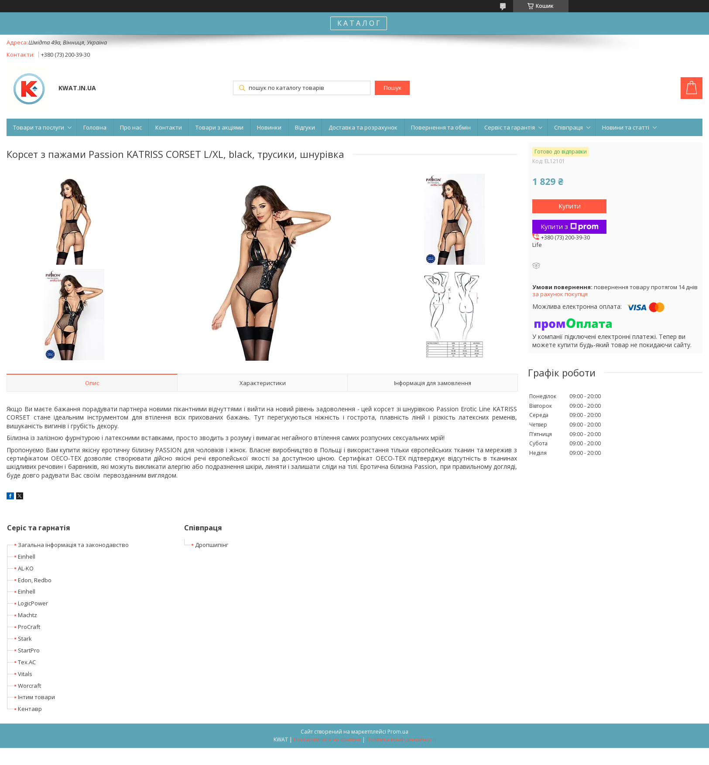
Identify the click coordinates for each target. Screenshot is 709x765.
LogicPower (33, 603)
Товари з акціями (219, 127)
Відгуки (305, 127)
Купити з (570, 226)
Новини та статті (625, 127)
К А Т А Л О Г (358, 23)
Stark (25, 638)
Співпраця (568, 127)
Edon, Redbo (34, 580)
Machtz (27, 615)
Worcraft (29, 686)
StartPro (29, 650)
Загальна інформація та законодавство (73, 545)
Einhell (26, 556)
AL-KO (26, 568)
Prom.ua (397, 731)
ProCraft (29, 627)
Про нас (131, 127)
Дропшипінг (211, 545)
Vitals (25, 674)
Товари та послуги (38, 127)
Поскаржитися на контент (327, 739)
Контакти (168, 127)
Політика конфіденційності (401, 739)
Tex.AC (27, 662)
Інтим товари (36, 697)
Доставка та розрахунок (363, 127)
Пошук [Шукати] (392, 88)
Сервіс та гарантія (509, 127)
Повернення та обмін (441, 127)
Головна (94, 127)
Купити (569, 205)
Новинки (269, 127)
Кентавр (30, 709)
